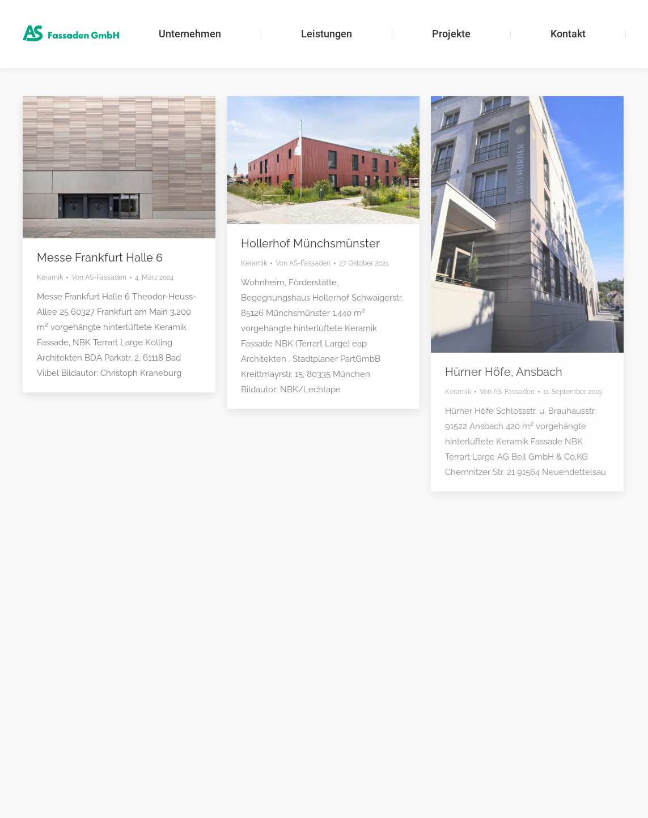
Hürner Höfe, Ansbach (503, 372)
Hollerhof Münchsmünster (310, 243)
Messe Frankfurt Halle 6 (100, 257)
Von (98, 277)
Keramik (50, 277)
